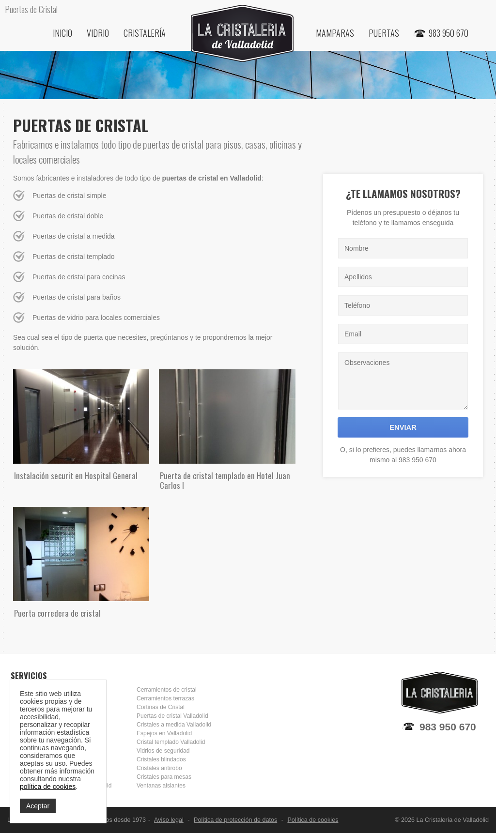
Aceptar (37, 806)
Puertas (384, 33)
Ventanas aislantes (161, 785)
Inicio (62, 33)
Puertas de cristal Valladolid (172, 715)
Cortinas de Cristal (161, 707)
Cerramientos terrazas (165, 698)
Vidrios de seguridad (163, 750)
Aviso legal (169, 820)
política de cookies (48, 786)
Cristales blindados (161, 759)
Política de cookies (312, 820)
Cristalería (145, 33)
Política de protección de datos (235, 820)
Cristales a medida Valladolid (174, 724)
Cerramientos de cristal (167, 689)
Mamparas (335, 33)
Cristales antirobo (159, 768)
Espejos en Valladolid (164, 733)
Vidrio (98, 33)
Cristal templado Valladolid (171, 742)
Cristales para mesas (164, 776)
